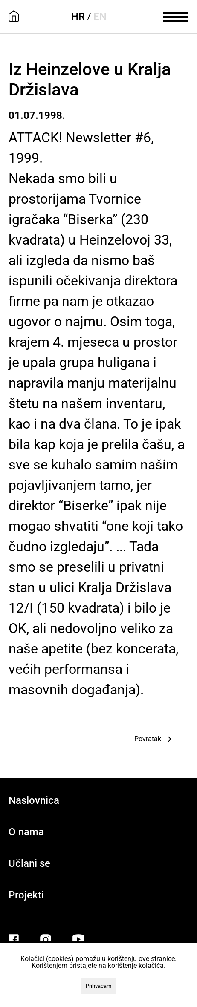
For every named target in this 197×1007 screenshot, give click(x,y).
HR (78, 17)
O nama (26, 832)
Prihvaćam (98, 986)
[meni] (176, 16)
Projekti (26, 895)
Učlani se (29, 863)
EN (100, 17)
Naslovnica (34, 800)
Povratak (147, 739)
